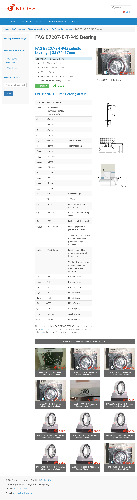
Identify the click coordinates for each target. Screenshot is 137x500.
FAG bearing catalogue (11, 60)
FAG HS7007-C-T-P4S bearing (120, 467)
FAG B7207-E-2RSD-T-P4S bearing (85, 435)
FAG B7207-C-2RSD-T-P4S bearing (85, 467)
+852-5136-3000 (21, 488)
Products (26, 21)
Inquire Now (42, 86)
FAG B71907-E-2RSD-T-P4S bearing (50, 435)
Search (8, 94)
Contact (88, 21)
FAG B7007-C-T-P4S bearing (50, 372)
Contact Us (45, 480)
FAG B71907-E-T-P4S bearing (85, 404)
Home (13, 21)
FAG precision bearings (38, 29)
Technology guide (58, 21)
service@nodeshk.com (23, 493)
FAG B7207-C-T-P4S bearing (120, 372)
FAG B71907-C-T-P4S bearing (85, 372)
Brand (40, 21)
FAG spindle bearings (62, 29)
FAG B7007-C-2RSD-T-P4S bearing (120, 435)
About (75, 21)
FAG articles (11, 68)
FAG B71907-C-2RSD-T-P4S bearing (50, 467)
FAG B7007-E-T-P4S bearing (50, 404)
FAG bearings (18, 29)
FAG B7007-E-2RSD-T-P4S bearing (119, 404)
